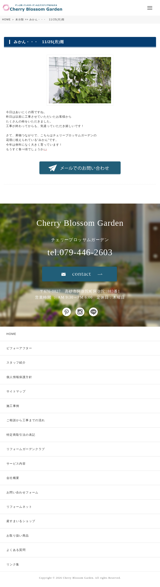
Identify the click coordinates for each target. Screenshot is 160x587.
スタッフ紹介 (16, 362)
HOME (6, 19)
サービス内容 (16, 463)
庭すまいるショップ (20, 521)
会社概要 (12, 478)
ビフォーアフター (19, 348)
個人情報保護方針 (19, 377)
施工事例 (12, 406)
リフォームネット (19, 506)
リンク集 (12, 564)
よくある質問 (16, 550)
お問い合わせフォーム (22, 492)
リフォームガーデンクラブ (25, 449)
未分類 (19, 19)
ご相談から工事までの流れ (25, 420)
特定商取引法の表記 (20, 434)
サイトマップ (16, 391)
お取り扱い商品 (17, 535)
